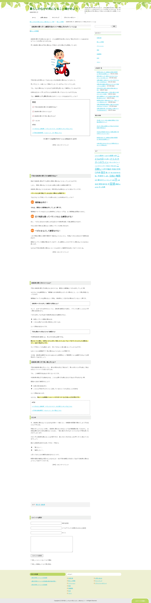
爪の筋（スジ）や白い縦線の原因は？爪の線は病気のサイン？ (108, 121)
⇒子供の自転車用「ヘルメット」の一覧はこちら (47, 132)
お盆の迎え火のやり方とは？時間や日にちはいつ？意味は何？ (108, 144)
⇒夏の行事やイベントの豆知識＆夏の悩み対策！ (43, 581)
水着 (113, 180)
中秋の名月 (113, 166)
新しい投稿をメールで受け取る (41, 564)
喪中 (103, 172)
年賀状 (100, 176)
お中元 (96, 155)
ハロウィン (103, 162)
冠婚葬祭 (99, 54)
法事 (119, 180)
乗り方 (38, 504)
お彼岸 (106, 155)
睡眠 (117, 184)
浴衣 (96, 184)
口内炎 (98, 172)
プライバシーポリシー (70, 17)
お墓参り (101, 155)
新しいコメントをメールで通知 (41, 560)
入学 (104, 169)
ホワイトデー (101, 166)
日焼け (112, 176)
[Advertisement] (60, 159)
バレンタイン (113, 162)
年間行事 (99, 38)
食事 (103, 187)
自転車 (43, 504)
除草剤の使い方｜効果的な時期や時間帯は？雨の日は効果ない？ (107, 138)
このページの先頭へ (140, 601)
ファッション (100, 46)
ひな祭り (107, 159)
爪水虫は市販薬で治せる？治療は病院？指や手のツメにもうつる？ (108, 132)
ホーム (34, 17)
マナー (98, 62)
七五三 (108, 166)
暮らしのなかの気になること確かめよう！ (55, 8)
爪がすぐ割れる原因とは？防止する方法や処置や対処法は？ (108, 126)
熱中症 (104, 184)
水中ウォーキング (106, 180)
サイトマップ (55, 17)
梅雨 (118, 175)
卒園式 (108, 169)
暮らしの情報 (34, 31)
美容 (98, 50)
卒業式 (114, 169)
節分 (97, 187)
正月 (96, 180)
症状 (112, 183)
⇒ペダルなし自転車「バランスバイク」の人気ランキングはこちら (52, 128)
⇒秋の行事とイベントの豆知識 (39, 584)
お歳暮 (110, 156)
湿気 (100, 184)
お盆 (115, 156)
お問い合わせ (43, 17)
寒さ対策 (113, 172)
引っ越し (106, 176)
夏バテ (108, 172)
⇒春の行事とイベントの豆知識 (39, 577)
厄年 (119, 169)
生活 (98, 58)
